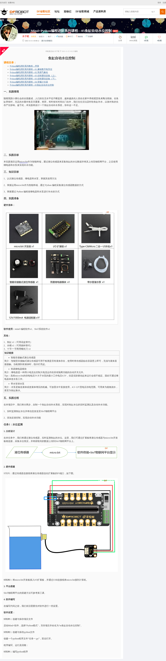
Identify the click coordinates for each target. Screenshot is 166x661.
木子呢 (25, 36)
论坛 (57, 11)
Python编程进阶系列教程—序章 (24, 66)
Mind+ (16, 20)
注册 (164, 3)
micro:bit (23, 161)
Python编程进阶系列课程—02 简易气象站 (29, 72)
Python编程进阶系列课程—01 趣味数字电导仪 (31, 69)
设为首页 (3, 3)
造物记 (67, 11)
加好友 (79, 37)
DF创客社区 (43, 11)
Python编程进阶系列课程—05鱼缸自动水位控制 (32, 85)
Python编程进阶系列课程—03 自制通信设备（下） (33, 79)
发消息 (60, 37)
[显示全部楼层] (46, 41)
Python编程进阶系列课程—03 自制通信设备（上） (33, 75)
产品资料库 (99, 11)
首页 (2, 20)
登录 (160, 3)
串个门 (69, 37)
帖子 (153, 12)
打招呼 (89, 37)
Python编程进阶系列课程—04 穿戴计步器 (29, 82)
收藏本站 (11, 3)
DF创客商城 (82, 11)
